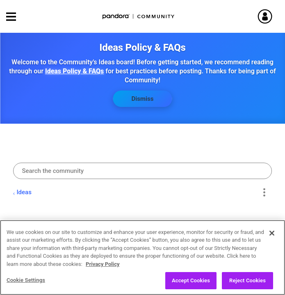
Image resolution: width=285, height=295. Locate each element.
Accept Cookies (191, 286)
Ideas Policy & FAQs (74, 71)
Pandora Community (139, 16)
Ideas (24, 192)
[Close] (272, 238)
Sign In (268, 16)
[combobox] (142, 171)
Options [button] (264, 192)
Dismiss (143, 98)
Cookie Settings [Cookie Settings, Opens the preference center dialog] (26, 285)
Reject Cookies (247, 286)
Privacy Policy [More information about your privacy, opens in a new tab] (102, 269)
